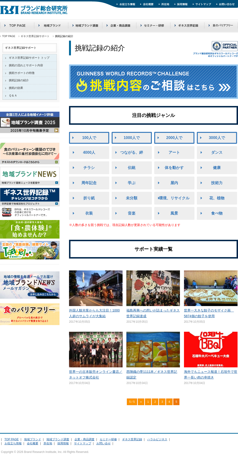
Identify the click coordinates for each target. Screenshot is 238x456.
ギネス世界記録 (132, 439)
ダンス (217, 152)
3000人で (217, 138)
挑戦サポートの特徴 (22, 73)
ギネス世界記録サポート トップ (29, 57)
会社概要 (32, 443)
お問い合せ (103, 443)
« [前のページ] (141, 401)
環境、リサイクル (174, 198)
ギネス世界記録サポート (35, 36)
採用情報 (63, 443)
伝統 (131, 168)
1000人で (132, 138)
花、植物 (216, 198)
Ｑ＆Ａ (13, 95)
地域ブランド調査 (57, 439)
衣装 (89, 213)
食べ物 (217, 213)
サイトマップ (82, 443)
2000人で (174, 138)
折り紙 (89, 198)
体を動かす (174, 168)
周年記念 (89, 183)
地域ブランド (32, 439)
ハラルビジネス (157, 439)
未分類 (131, 198)
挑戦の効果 (16, 88)
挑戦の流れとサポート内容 (26, 65)
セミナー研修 (108, 439)
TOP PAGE (8, 36)
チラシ (89, 168)
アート (174, 152)
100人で (89, 138)
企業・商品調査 (84, 439)
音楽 (131, 213)
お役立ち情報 (13, 443)
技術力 (217, 183)
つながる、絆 (131, 152)
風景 (174, 213)
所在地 (48, 443)
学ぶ (131, 183)
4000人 (89, 152)
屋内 (174, 183)
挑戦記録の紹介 (19, 80)
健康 (217, 168)
